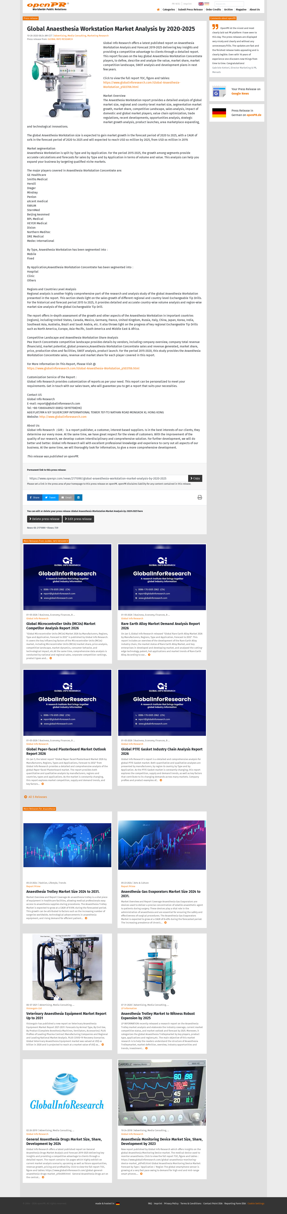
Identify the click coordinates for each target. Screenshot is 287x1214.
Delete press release (44, 519)
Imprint (187, 3)
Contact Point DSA (212, 1203)
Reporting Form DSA (235, 1203)
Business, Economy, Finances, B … (57, 614)
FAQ (150, 1203)
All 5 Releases (35, 797)
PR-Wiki (176, 3)
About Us (255, 9)
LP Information (129, 1008)
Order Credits (213, 9)
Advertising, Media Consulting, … (57, 1004)
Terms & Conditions (190, 1203)
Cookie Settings (256, 1203)
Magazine (241, 9)
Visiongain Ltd (34, 1008)
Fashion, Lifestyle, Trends (52, 882)
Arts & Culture (141, 882)
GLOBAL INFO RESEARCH (60, 39)
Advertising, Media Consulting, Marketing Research (81, 35)
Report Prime (33, 886)
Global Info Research (37, 618)
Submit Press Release (190, 9)
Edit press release (78, 519)
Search (251, 3)
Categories (169, 9)
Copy (195, 478)
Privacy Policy (171, 1203)
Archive (228, 9)
